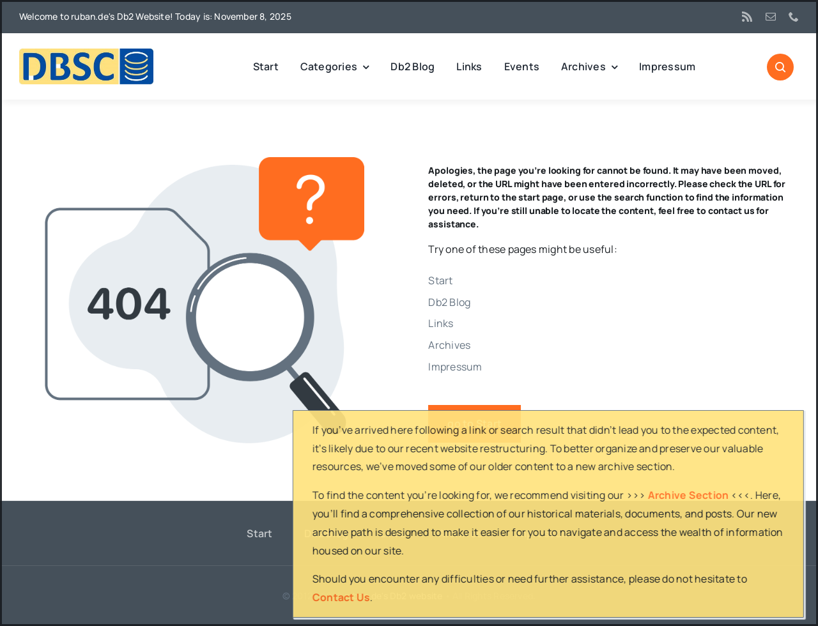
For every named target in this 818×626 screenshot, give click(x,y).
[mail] (771, 16)
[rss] (747, 16)
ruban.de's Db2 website (393, 596)
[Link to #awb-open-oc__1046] (780, 67)
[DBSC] (86, 54)
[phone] (794, 16)
